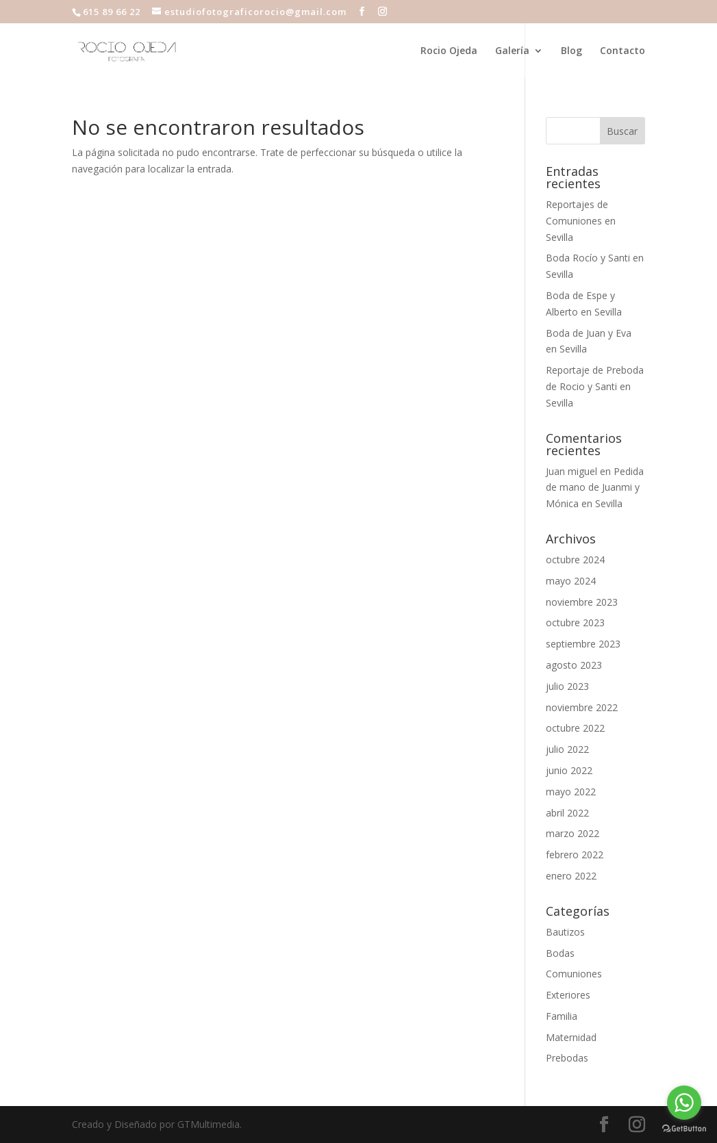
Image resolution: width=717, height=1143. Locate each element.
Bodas (560, 953)
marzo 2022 (572, 833)
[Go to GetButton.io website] (684, 1129)
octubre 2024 (575, 559)
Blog (571, 51)
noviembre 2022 (582, 707)
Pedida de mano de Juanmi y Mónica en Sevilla (595, 488)
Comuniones (574, 973)
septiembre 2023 (583, 643)
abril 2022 (567, 812)
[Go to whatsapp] (684, 1103)
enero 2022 (571, 875)
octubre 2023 (575, 622)
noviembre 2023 (582, 601)
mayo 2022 (571, 791)
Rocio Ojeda (448, 51)
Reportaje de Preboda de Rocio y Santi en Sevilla (595, 386)
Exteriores (568, 994)
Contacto (622, 51)
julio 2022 (567, 749)
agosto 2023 (574, 664)
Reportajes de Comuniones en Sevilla (581, 221)
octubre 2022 (575, 727)
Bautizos (565, 931)
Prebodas (567, 1057)
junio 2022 (569, 770)
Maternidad (571, 1037)
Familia (561, 1016)
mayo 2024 (571, 580)
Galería (512, 51)
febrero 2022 (574, 854)
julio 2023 (567, 686)
